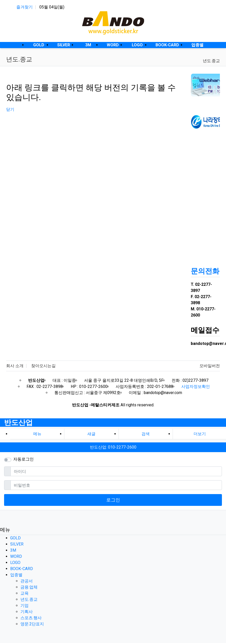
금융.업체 (29, 587)
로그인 (113, 500)
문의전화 (205, 271)
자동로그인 (23, 459)
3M (13, 550)
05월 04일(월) (51, 7)
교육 (24, 593)
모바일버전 (209, 365)
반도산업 (18, 422)
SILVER (16, 544)
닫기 (10, 109)
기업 (24, 605)
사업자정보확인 (195, 386)
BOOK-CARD (21, 568)
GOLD (15, 538)
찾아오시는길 (43, 365)
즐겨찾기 (24, 7)
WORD (16, 556)
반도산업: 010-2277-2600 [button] (113, 447)
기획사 (26, 611)
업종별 (16, 574)
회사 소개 (14, 365)
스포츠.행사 (31, 617)
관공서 (26, 581)
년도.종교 (211, 60)
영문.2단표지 (32, 624)
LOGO (15, 562)
